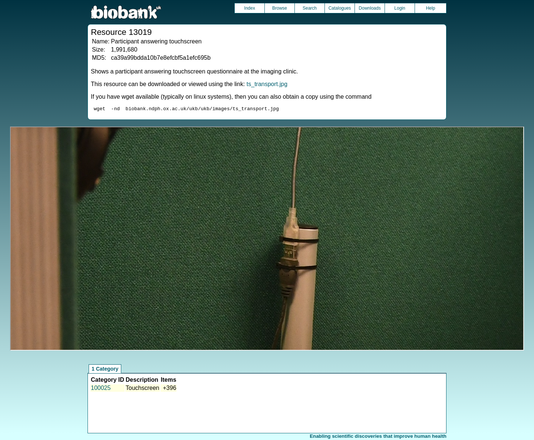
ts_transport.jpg (267, 84)
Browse (279, 8)
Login (399, 8)
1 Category (105, 370)
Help (430, 8)
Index (249, 8)
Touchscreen (142, 389)
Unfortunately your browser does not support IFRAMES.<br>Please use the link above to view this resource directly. (267, 240)
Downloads (369, 8)
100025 (101, 389)
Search (310, 8)
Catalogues (340, 8)
